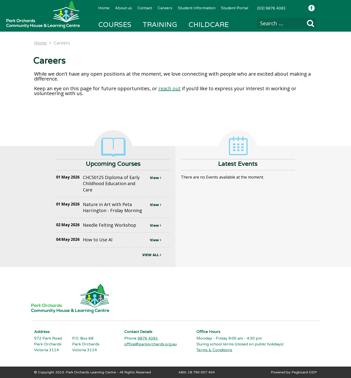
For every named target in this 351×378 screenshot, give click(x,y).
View (155, 177)
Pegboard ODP (304, 372)
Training (160, 25)
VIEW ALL (151, 254)
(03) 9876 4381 (271, 8)
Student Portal (234, 8)
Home (103, 8)
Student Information (196, 8)
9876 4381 (147, 338)
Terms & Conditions (214, 350)
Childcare (208, 25)
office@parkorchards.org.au (150, 344)
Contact (144, 8)
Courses (114, 25)
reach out (169, 88)
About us (123, 8)
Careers (165, 8)
